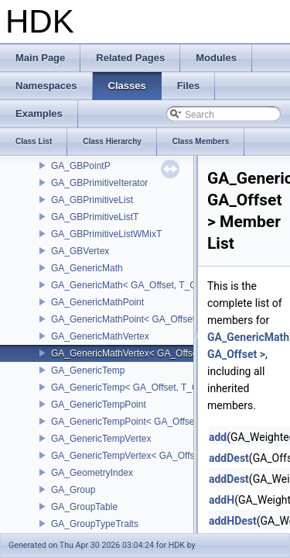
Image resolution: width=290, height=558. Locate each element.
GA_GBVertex (80, 251)
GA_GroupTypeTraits (94, 523)
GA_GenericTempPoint (98, 404)
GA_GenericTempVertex (101, 438)
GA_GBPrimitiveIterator (99, 182)
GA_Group (73, 489)
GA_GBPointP (81, 165)
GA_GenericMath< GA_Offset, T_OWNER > (142, 285)
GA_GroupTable (84, 506)
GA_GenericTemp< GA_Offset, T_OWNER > (143, 387)
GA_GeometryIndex (92, 472)
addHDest (233, 521)
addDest (229, 458)
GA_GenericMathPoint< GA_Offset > (127, 319)
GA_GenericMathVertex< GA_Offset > (129, 353)
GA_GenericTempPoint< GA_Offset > (128, 421)
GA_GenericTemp (88, 370)
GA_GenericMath (87, 268)
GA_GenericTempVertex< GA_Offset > (130, 455)
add (218, 437)
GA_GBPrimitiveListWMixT (106, 234)
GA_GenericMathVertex (100, 336)
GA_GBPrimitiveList (92, 200)
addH (221, 500)
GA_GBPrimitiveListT (94, 217)
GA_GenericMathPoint (97, 302)
